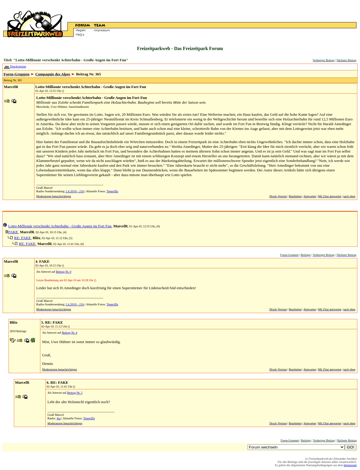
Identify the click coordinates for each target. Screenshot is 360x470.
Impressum (350, 465)
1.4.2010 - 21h (74, 191)
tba (59, 418)
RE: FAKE (22, 238)
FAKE (13, 232)
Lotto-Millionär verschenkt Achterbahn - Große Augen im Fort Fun (90, 87)
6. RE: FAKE (57, 382)
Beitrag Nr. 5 (74, 392)
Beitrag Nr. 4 (69, 332)
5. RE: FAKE (52, 322)
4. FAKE (42, 261)
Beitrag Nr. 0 (63, 271)
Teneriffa (112, 191)
